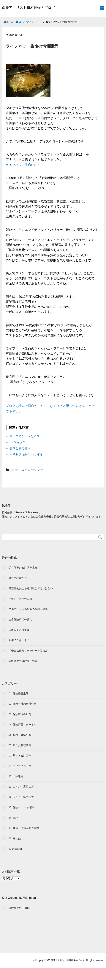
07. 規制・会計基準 (20, 755)
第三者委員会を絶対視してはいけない (31, 588)
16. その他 (15, 838)
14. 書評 (13, 817)
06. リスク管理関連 (20, 745)
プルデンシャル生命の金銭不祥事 (28, 609)
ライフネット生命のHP (22, 165)
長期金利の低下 (20, 448)
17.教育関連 (16, 848)
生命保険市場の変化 (20, 619)
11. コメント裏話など (21, 786)
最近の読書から (18, 578)
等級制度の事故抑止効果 (23, 660)
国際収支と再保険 (19, 629)
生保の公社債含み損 (20, 598)
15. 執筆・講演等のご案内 (24, 828)
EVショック (17, 442)
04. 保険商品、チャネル (22, 724)
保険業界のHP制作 (19, 907)
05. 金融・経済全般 (20, 734)
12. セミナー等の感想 (21, 797)
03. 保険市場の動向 (20, 714)
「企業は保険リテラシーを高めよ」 (29, 650)
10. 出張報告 (16, 776)
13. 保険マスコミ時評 (21, 807)
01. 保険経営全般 (19, 693)
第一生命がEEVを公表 (24, 436)
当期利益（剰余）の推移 (26, 454)
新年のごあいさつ (19, 640)
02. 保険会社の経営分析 (22, 703)
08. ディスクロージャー (26, 470)
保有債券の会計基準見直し (24, 567)
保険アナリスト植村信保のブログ (28, 8)
